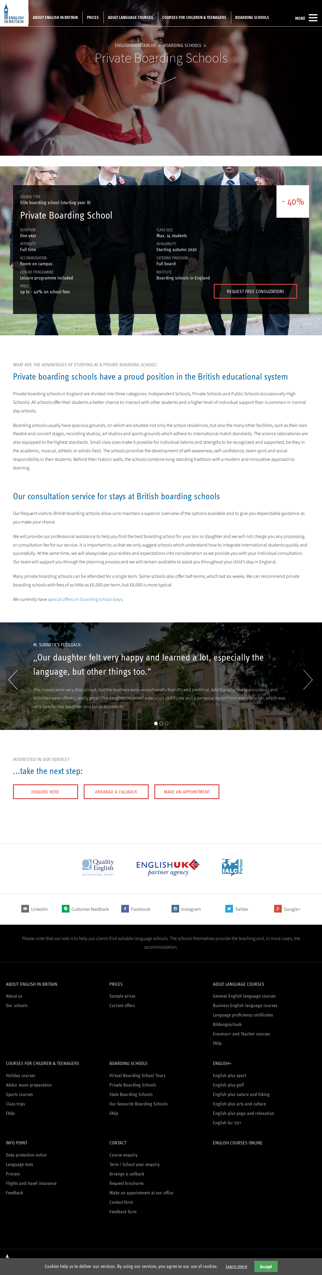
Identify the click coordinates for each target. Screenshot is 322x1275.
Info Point (16, 1143)
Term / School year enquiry (134, 1164)
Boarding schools (252, 17)
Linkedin (39, 909)
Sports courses (19, 1094)
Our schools (16, 1005)
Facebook (140, 909)
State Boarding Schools (131, 1094)
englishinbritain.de (135, 45)
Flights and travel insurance (31, 1183)
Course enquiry (123, 1155)
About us (14, 996)
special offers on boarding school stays (85, 599)
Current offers (122, 1005)
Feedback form (123, 1211)
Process (13, 1174)
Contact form (121, 1202)
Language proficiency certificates (243, 1015)
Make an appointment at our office (141, 1193)
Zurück (13, 679)
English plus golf (228, 1085)
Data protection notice (26, 1155)
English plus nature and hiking (241, 1094)
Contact (117, 1143)
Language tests (19, 1164)
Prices (93, 17)
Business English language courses (245, 1005)
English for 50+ (227, 1123)
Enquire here (45, 792)
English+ (222, 1063)
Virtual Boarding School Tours (137, 1075)
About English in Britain (55, 17)
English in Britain (14, 13)
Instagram (191, 909)
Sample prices (122, 996)
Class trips (15, 1104)
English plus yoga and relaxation (243, 1113)
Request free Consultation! (255, 291)
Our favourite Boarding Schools (138, 1104)
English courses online (238, 1143)
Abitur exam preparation (29, 1085)
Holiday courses (20, 1075)
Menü (306, 17)
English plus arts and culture (239, 1104)
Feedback (14, 1193)
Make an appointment (187, 792)
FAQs (217, 1043)
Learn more (236, 1266)
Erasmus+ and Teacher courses (241, 1034)
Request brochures (126, 1183)
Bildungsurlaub (227, 1024)
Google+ (292, 909)
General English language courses (244, 996)
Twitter (241, 909)
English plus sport (229, 1075)
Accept (266, 1266)
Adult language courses (130, 17)
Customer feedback (90, 909)
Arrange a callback (116, 792)
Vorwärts (306, 679)
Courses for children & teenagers (194, 17)
